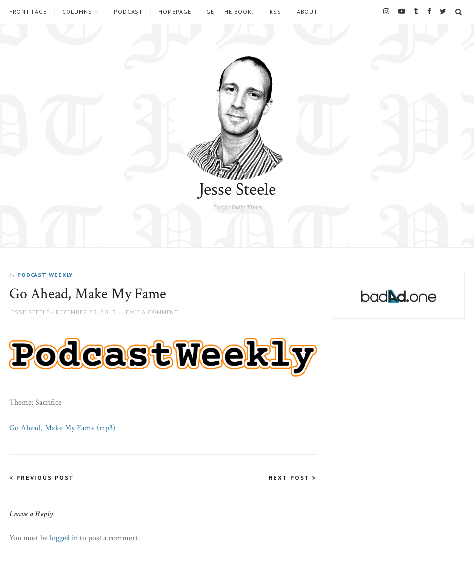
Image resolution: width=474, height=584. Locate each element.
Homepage (174, 12)
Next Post (293, 477)
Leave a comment (150, 312)
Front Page (28, 12)
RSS (275, 12)
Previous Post (41, 477)
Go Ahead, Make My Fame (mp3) (62, 428)
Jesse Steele (237, 189)
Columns (77, 12)
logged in (64, 538)
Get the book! (230, 12)
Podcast (128, 12)
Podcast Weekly (45, 274)
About (307, 12)
